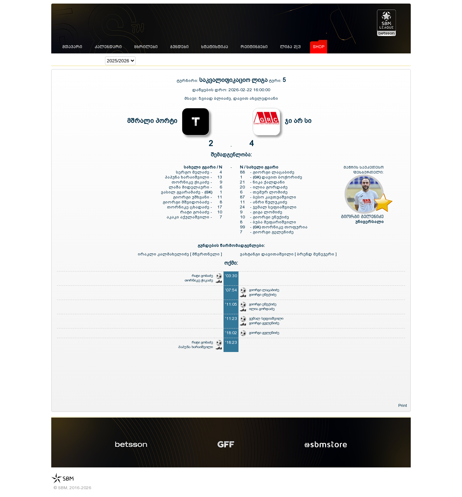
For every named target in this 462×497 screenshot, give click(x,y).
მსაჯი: (191, 98)
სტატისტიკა (214, 46)
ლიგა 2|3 (290, 46)
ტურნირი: (188, 80)
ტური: (275, 80)
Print (402, 405)
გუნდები (179, 46)
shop (318, 46)
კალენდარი (108, 46)
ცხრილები (146, 46)
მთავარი (72, 46)
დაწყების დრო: (209, 89)
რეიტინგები (254, 46)
